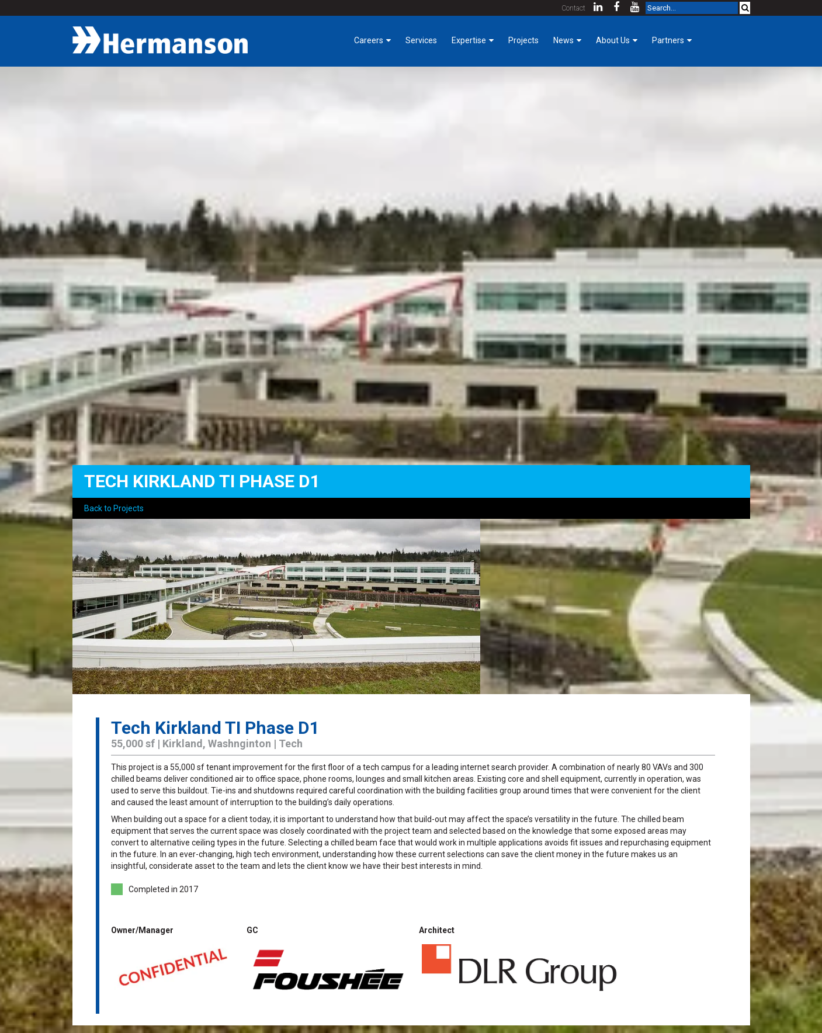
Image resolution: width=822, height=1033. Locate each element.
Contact (573, 8)
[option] (411, 606)
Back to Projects (114, 508)
